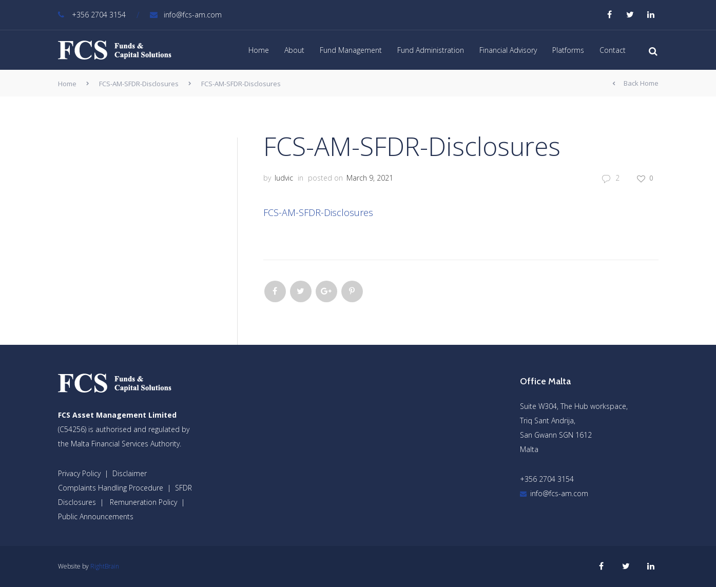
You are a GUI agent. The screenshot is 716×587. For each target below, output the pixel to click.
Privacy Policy (79, 473)
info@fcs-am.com (186, 14)
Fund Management (351, 50)
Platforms (568, 50)
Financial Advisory (508, 50)
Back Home (635, 83)
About (294, 50)
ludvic (284, 178)
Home (258, 50)
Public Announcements (95, 516)
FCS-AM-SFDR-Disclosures (139, 83)
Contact (612, 50)
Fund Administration (430, 50)
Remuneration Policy (143, 502)
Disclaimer (129, 473)
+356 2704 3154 (92, 14)
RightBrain (104, 566)
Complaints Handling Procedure (110, 488)
